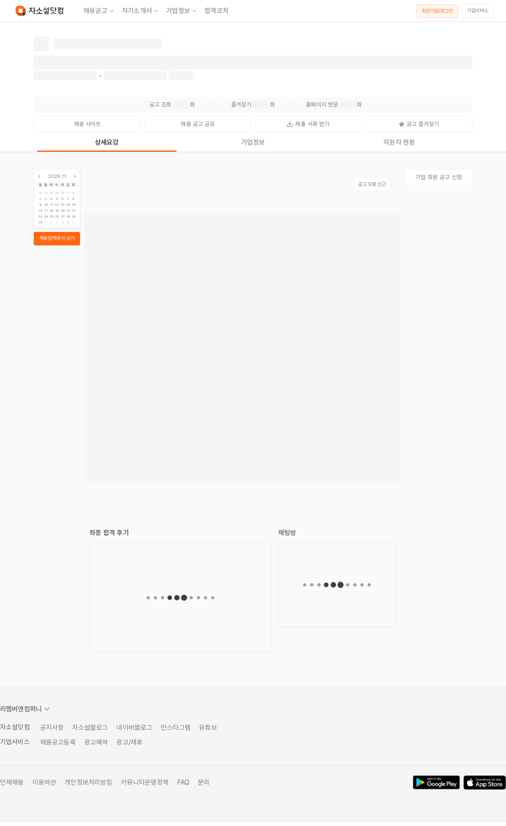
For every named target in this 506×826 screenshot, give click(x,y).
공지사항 (52, 728)
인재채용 (12, 782)
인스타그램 (176, 728)
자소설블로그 (90, 728)
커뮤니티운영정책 (145, 782)
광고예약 (96, 742)
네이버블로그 (134, 728)
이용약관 (44, 782)
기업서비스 (477, 10)
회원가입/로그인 (437, 11)
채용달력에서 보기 (57, 238)
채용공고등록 (58, 742)
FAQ (183, 782)
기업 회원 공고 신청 (438, 177)
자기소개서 (140, 11)
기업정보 (182, 11)
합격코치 (217, 11)
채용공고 (99, 11)
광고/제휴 (129, 742)
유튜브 (208, 728)
